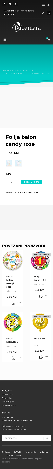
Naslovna (6, 452)
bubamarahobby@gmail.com (19, 420)
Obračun (9, 455)
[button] (13, 302)
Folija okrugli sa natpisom (27, 192)
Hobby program (9, 405)
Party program (8, 401)
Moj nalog (44, 452)
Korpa (18, 455)
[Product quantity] (13, 183)
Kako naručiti (30, 452)
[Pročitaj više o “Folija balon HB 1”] (41, 296)
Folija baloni (7, 398)
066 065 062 (9, 14)
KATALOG (17, 452)
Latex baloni (7, 394)
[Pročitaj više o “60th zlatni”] (41, 356)
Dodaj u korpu (31, 182)
